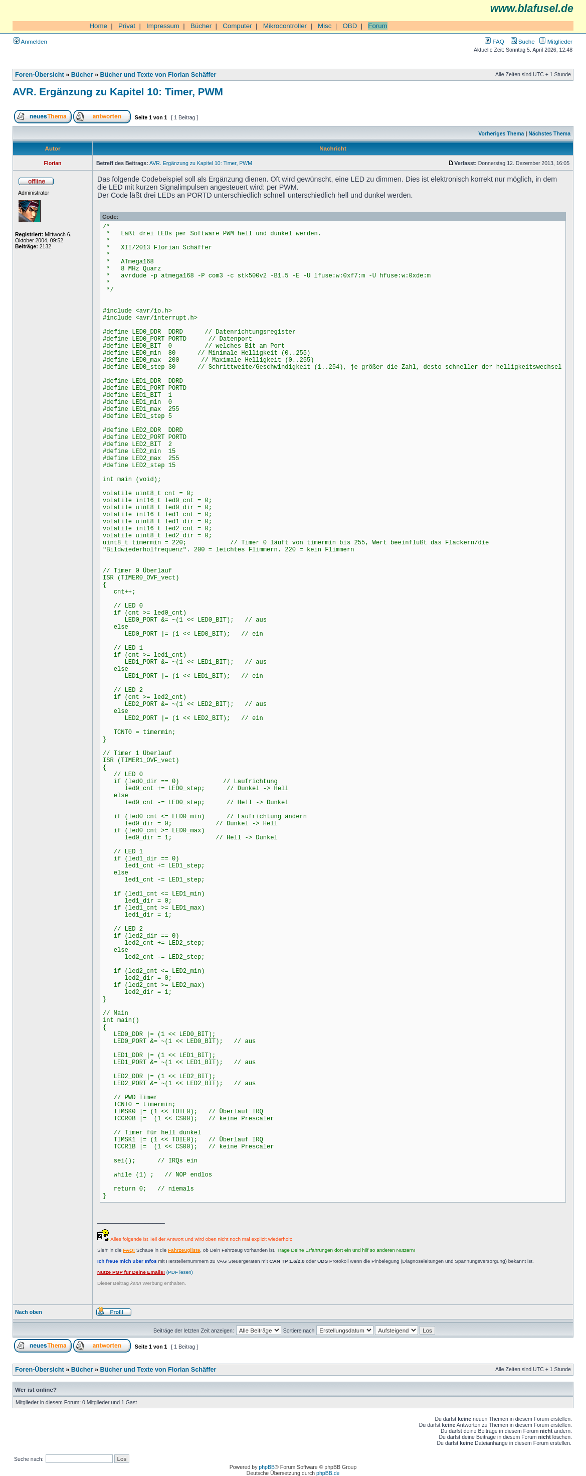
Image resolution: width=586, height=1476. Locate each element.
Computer (237, 26)
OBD (349, 26)
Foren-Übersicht (39, 74)
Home (98, 26)
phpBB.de (327, 1473)
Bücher (201, 26)
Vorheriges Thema (501, 133)
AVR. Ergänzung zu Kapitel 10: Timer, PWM (118, 91)
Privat (126, 26)
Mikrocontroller (285, 26)
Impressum (162, 26)
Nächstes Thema (549, 133)
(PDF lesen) (145, 1272)
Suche (523, 41)
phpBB (267, 1467)
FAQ (494, 41)
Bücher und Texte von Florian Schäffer (158, 74)
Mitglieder (555, 41)
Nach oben (28, 1312)
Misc (324, 26)
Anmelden (30, 41)
